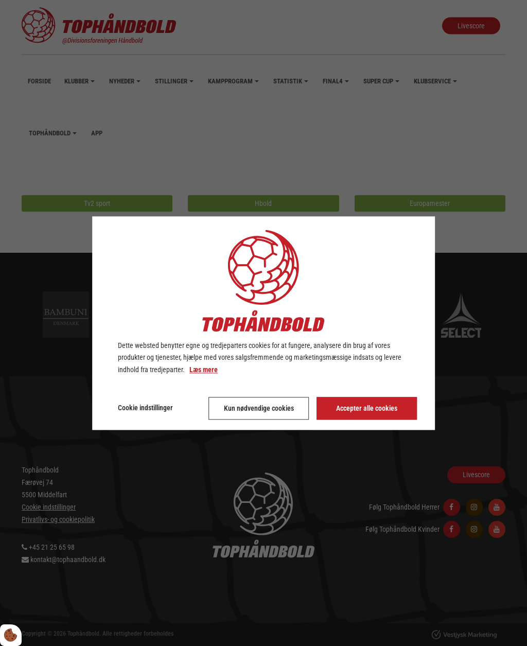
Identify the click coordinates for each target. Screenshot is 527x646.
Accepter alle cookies (366, 408)
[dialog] (263, 323)
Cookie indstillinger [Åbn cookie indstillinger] (145, 408)
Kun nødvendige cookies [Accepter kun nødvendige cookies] (259, 408)
